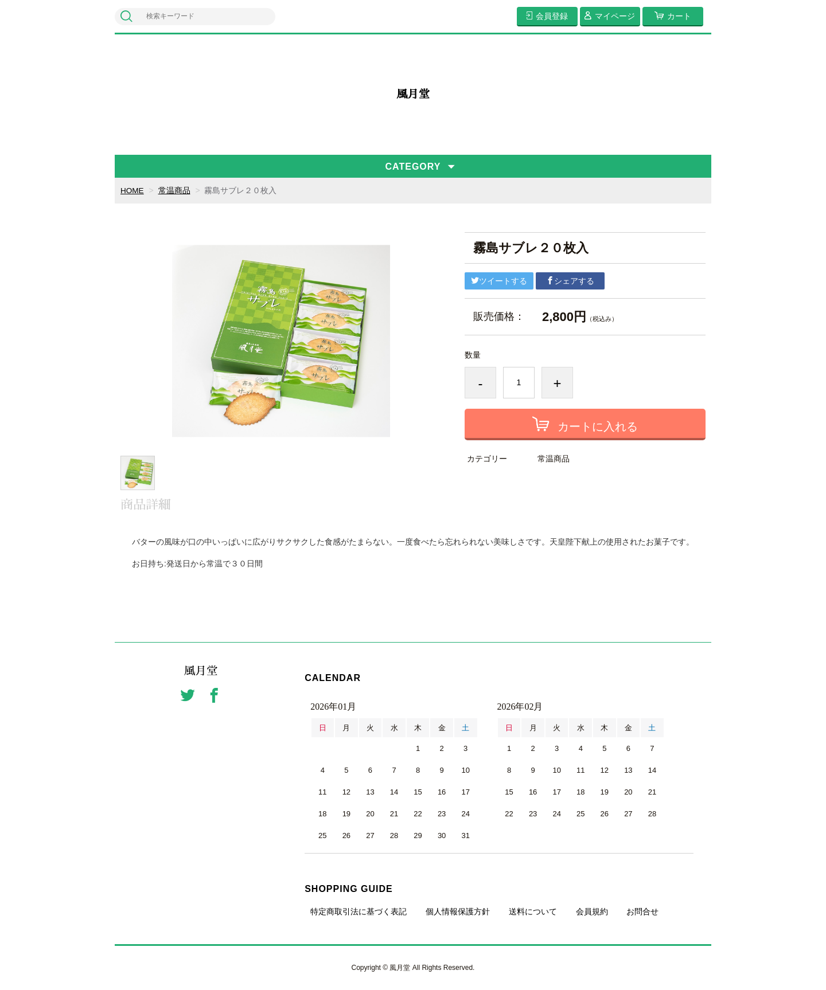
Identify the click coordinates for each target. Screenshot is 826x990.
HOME (132, 190)
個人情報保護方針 (458, 911)
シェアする (570, 280)
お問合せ (642, 911)
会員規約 (592, 911)
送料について (533, 911)
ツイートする (499, 280)
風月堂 (413, 94)
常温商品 (175, 190)
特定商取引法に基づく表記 (358, 911)
